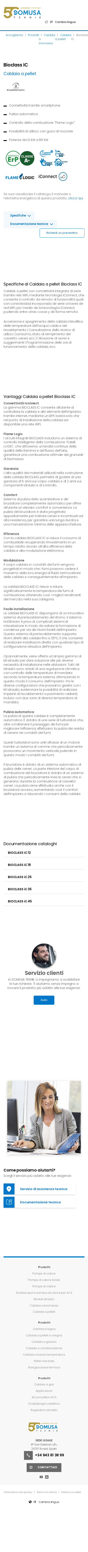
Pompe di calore (44, 1273)
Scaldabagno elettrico (44, 1404)
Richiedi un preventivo (62, 233)
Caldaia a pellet (44, 1312)
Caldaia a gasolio (44, 1342)
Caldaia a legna (44, 1329)
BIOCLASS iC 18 (19, 865)
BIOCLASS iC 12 (19, 852)
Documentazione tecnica (29, 224)
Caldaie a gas (44, 1384)
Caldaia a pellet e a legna (44, 1335)
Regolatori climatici (44, 1410)
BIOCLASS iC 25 (20, 877)
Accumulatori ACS (44, 1397)
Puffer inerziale (44, 1361)
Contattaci (42, 1467)
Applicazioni (44, 1391)
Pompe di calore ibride (44, 1280)
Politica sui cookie (71, 1492)
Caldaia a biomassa (44, 1305)
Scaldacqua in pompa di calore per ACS (44, 1293)
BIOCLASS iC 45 (20, 901)
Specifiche (18, 215)
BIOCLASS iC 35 (20, 889)
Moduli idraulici (44, 1299)
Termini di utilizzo (47, 1492)
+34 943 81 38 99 (44, 1455)
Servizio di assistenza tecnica (35, 1188)
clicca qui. (75, 198)
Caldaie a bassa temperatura (44, 1354)
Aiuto (44, 1000)
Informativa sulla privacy (18, 1492)
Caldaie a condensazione (44, 1348)
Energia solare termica (44, 1367)
